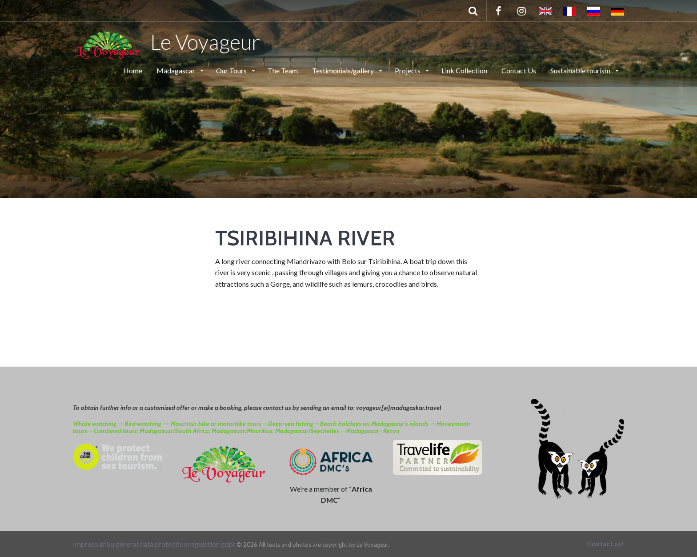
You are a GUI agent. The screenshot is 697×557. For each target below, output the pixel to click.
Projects (408, 70)
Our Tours (232, 70)
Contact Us (518, 70)
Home (132, 70)
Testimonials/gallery (343, 70)
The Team (283, 70)
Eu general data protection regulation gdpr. (171, 544)
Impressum (90, 544)
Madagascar (176, 70)
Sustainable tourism (581, 70)
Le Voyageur (166, 41)
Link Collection (464, 70)
